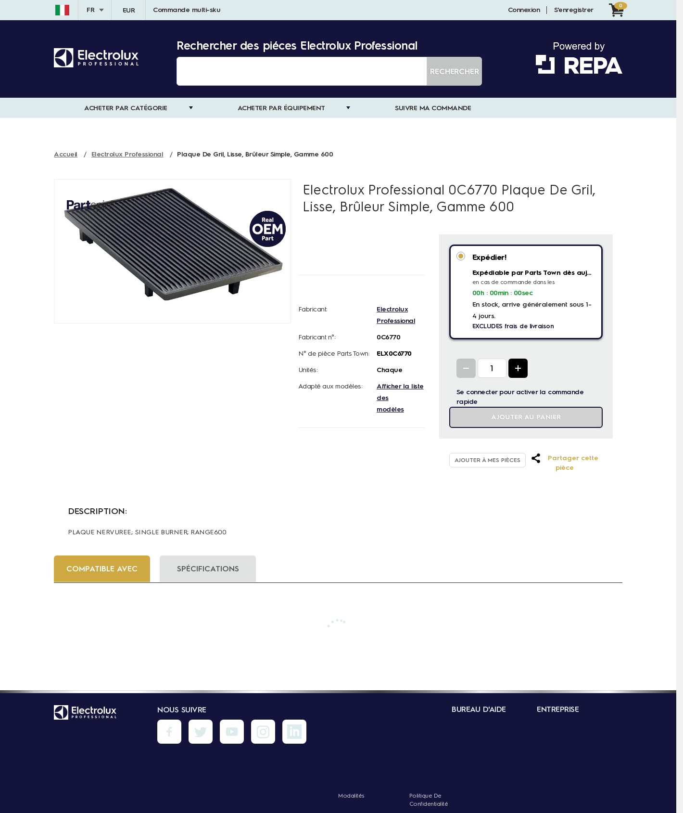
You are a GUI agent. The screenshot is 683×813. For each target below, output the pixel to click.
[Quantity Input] (492, 368)
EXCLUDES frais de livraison (513, 326)
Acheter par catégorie (125, 108)
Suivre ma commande (433, 108)
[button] (564, 463)
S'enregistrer (574, 10)
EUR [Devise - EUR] (129, 10)
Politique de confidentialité (428, 799)
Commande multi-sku (186, 10)
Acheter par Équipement (281, 108)
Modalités (351, 795)
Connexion (524, 10)
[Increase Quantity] (518, 368)
